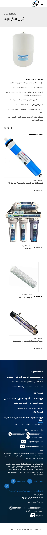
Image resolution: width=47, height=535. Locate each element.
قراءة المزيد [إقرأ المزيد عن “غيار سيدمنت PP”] (38, 296)
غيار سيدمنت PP (25, 297)
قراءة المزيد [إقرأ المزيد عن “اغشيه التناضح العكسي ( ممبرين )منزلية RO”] (38, 190)
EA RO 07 (28, 248)
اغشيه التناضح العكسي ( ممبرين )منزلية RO (25, 183)
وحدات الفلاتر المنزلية (10, 13)
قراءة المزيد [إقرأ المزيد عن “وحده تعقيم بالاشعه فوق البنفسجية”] (38, 348)
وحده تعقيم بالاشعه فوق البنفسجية (28, 341)
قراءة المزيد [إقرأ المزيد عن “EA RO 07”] (38, 247)
